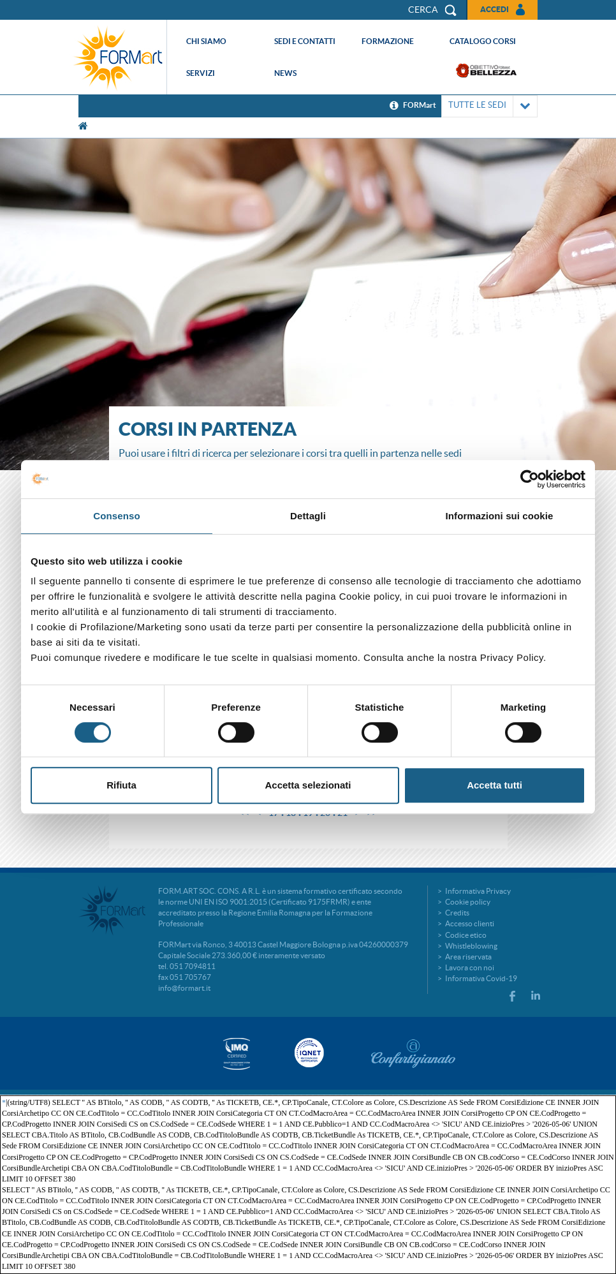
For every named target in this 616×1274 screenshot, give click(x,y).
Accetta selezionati (308, 785)
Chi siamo (206, 41)
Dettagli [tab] (308, 515)
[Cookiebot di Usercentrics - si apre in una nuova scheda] (529, 479)
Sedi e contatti (304, 41)
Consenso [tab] (116, 515)
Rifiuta (121, 785)
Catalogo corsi (483, 41)
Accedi (494, 9)
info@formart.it (184, 988)
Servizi (200, 73)
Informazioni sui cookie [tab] (500, 515)
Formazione (388, 41)
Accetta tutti (494, 785)
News (285, 73)
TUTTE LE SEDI (489, 106)
